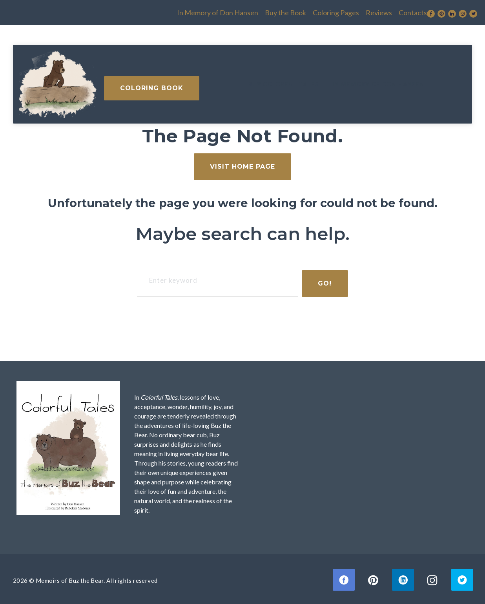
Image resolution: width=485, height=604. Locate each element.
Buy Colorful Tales (181, 80)
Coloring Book (418, 80)
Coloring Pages (275, 10)
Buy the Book (224, 10)
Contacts (352, 10)
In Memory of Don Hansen (156, 10)
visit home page (242, 162)
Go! (321, 279)
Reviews (318, 10)
